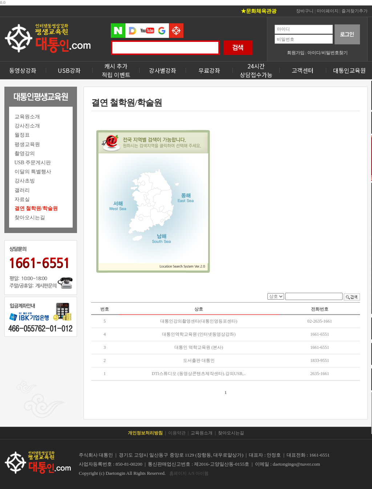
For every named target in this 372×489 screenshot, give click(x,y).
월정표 (22, 135)
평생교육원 (27, 144)
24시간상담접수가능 (256, 70)
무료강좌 (209, 70)
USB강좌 (69, 70)
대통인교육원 (349, 70)
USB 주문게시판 (33, 162)
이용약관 (177, 432)
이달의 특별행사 (33, 171)
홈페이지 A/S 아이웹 (189, 473)
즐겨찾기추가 (354, 10)
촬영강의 (25, 153)
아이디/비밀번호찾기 (327, 52)
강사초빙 (25, 181)
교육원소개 (27, 116)
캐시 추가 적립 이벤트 (116, 70)
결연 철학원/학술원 (36, 208)
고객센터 (303, 70)
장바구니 (305, 10)
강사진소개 (27, 126)
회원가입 (295, 52)
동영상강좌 (22, 70)
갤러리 (22, 190)
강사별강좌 (162, 70)
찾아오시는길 (30, 217)
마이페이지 (328, 10)
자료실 (22, 199)
